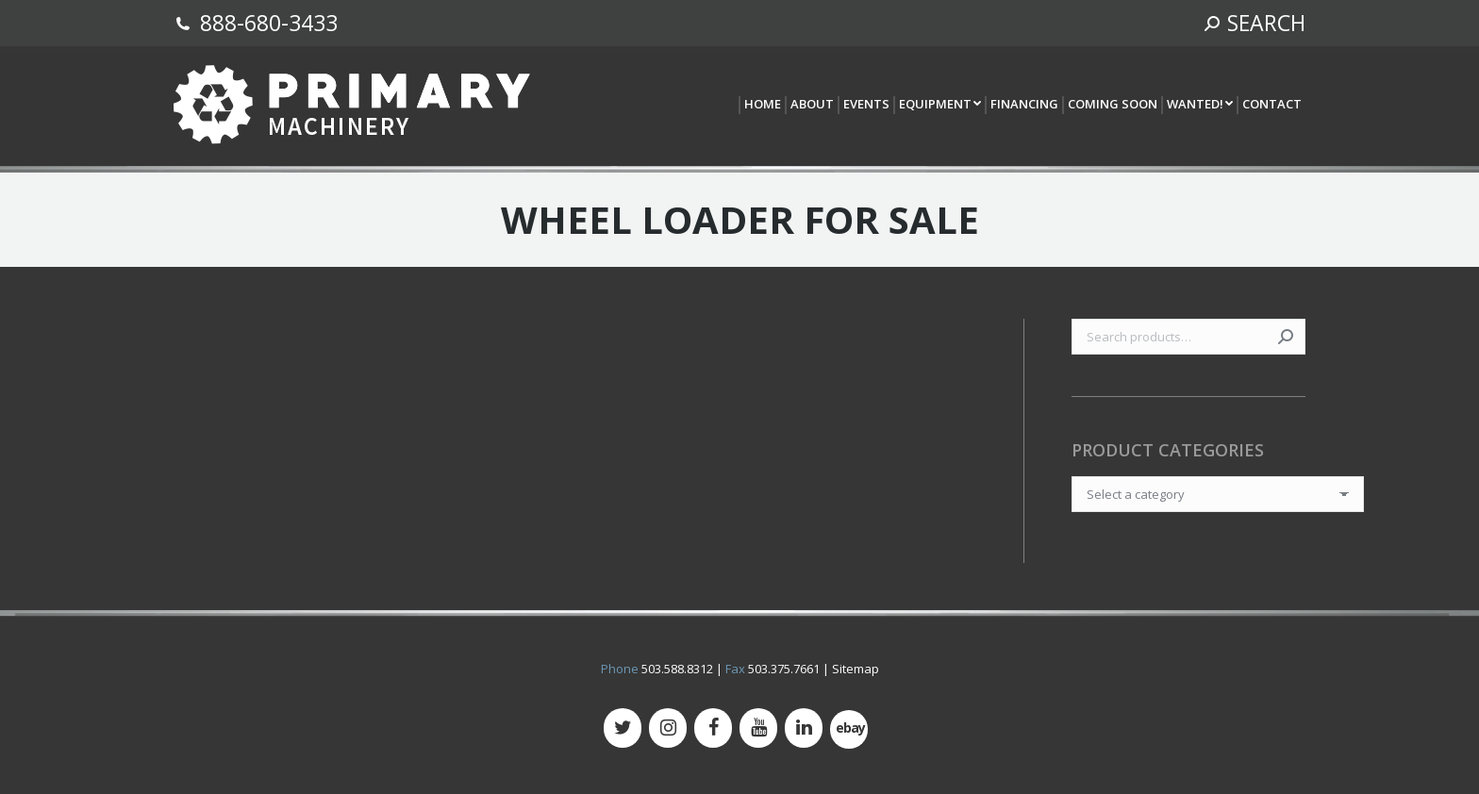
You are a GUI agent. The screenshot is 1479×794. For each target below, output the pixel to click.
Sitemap (855, 668)
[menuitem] (762, 105)
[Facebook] (713, 728)
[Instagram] (668, 728)
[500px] (849, 729)
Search (1285, 337)
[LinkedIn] (804, 728)
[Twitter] (622, 728)
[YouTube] (758, 728)
